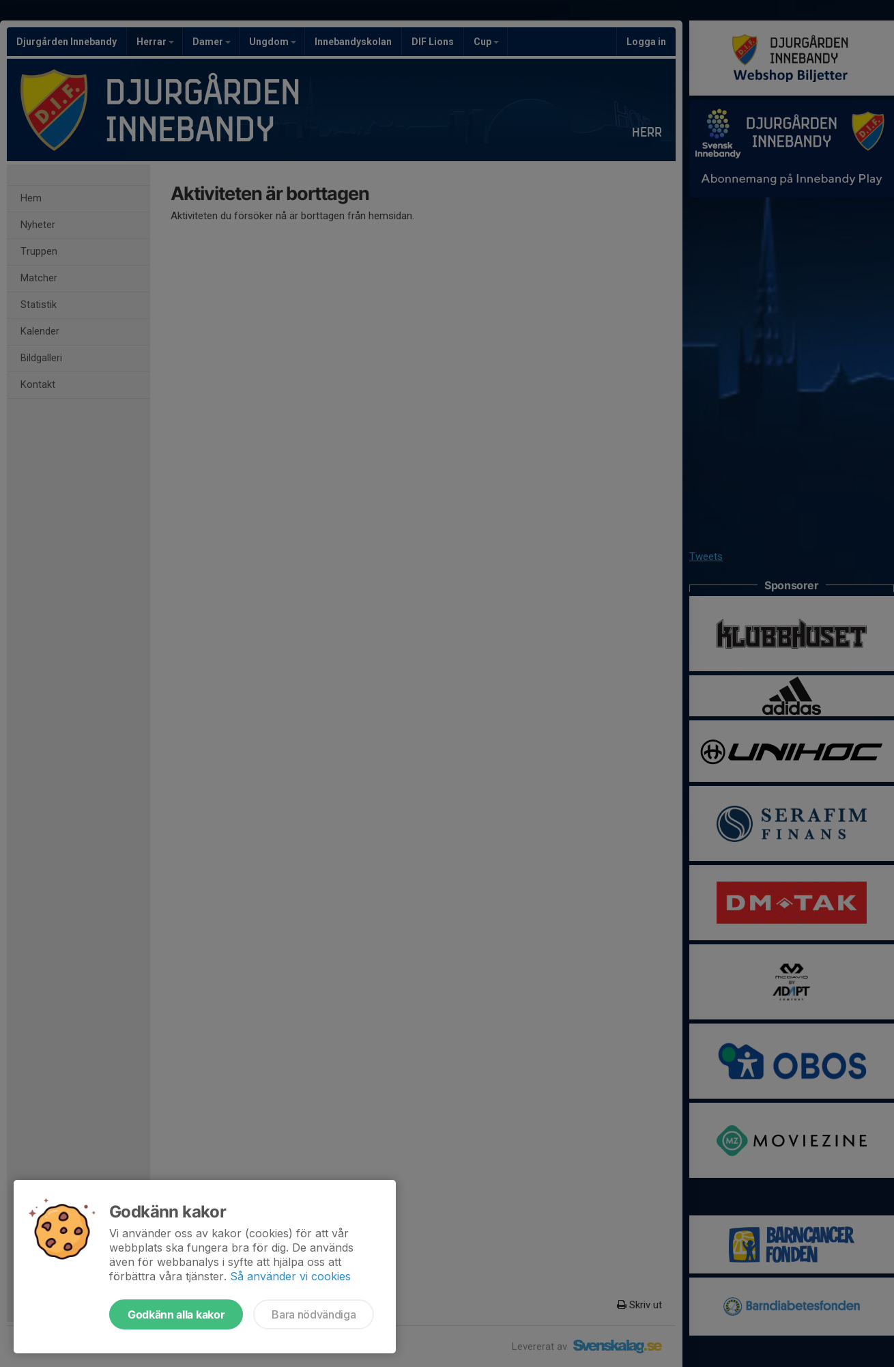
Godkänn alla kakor (176, 1314)
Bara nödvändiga (314, 1314)
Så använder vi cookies (290, 1276)
